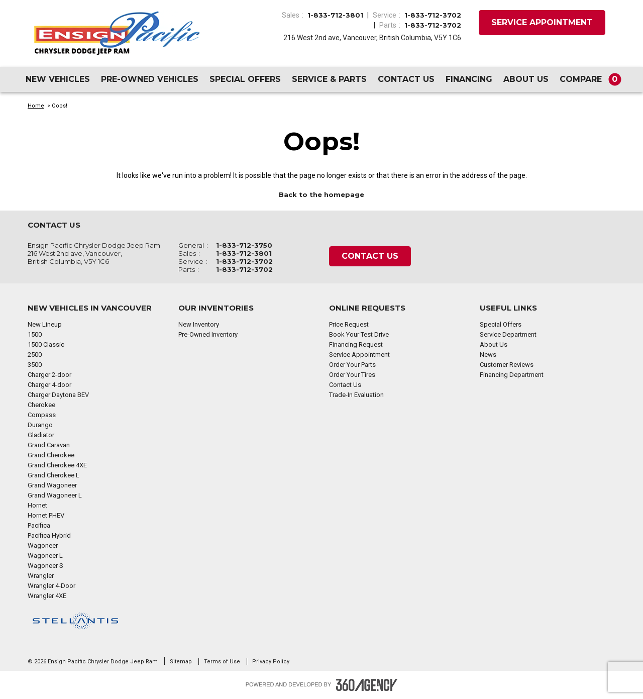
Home (36, 106)
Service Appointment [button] (542, 22)
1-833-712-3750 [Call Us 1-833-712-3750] (244, 245)
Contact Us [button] (370, 256)
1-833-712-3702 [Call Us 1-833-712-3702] (432, 15)
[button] (588, 79)
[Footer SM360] (366, 685)
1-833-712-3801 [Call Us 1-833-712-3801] (335, 15)
